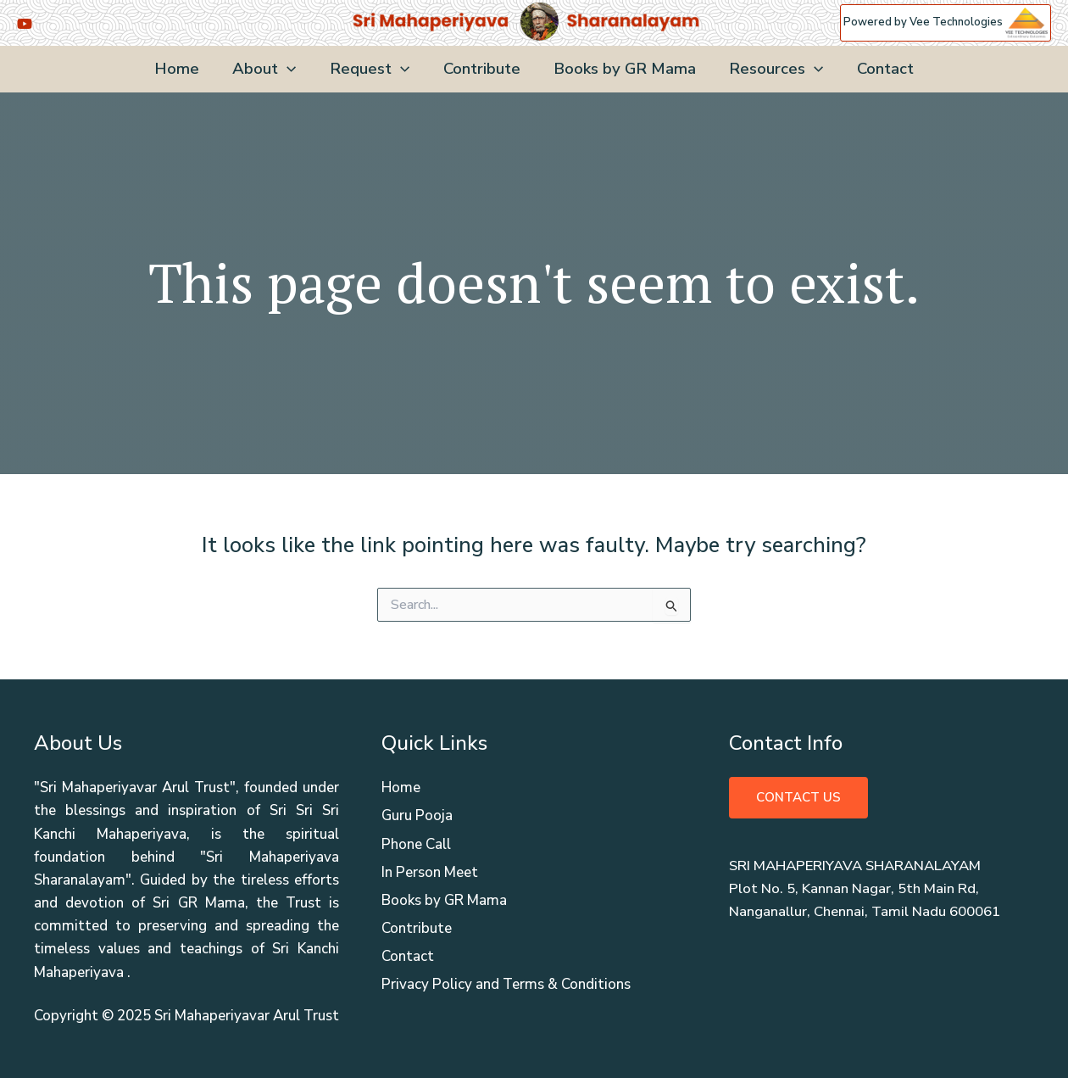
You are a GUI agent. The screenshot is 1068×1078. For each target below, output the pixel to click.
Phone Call (416, 844)
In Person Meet (429, 872)
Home (181, 69)
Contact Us (798, 797)
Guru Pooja (417, 815)
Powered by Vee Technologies (945, 22)
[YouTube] (24, 23)
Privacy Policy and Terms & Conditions (506, 984)
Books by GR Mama (623, 69)
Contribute (481, 69)
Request (371, 69)
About (267, 69)
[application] (290, 69)
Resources (773, 69)
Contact (880, 69)
